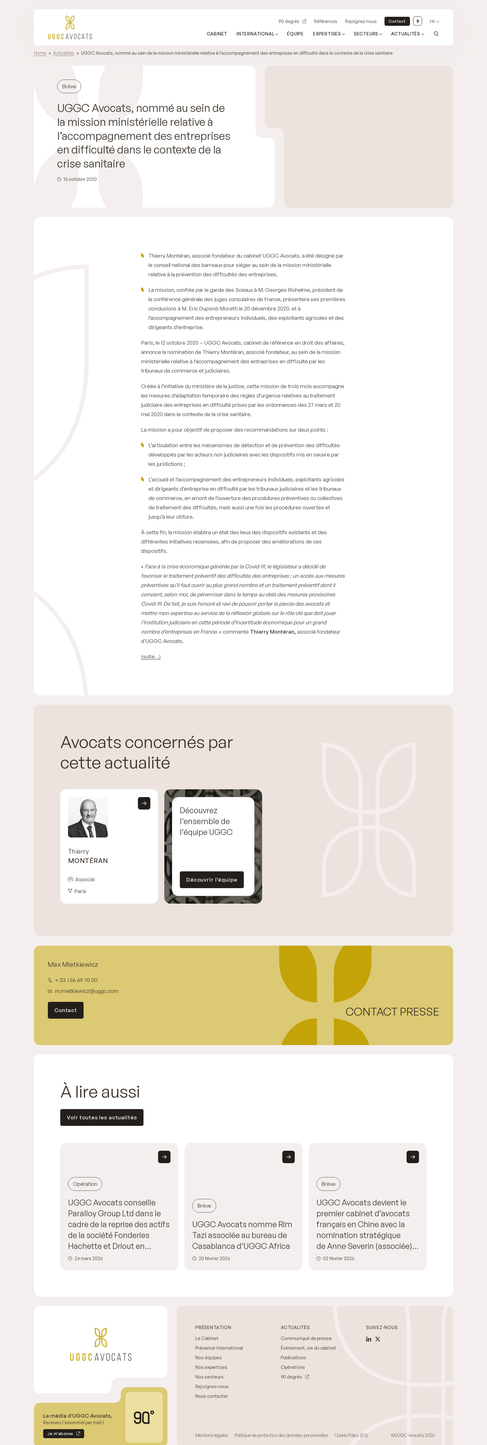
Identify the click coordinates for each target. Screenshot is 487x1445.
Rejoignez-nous (361, 21)
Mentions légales (211, 1435)
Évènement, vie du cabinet (308, 1348)
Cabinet (217, 33)
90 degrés (288, 21)
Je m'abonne (58, 1434)
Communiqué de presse (306, 1338)
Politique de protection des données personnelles (281, 1435)
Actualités (63, 53)
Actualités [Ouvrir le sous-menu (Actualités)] (405, 33)
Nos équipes (208, 1357)
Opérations (293, 1367)
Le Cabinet (206, 1338)
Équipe (295, 33)
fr (432, 21)
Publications (293, 1357)
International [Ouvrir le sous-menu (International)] (255, 33)
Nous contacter (211, 1396)
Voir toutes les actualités (102, 1117)
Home (40, 53)
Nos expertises (211, 1367)
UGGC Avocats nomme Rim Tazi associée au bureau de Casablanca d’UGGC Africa (242, 1235)
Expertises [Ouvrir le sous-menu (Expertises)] (327, 33)
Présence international (219, 1348)
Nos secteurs (209, 1377)
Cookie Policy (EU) (351, 1435)
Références (325, 21)
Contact (397, 21)
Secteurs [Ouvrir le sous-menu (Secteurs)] (366, 33)
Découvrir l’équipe (211, 879)
